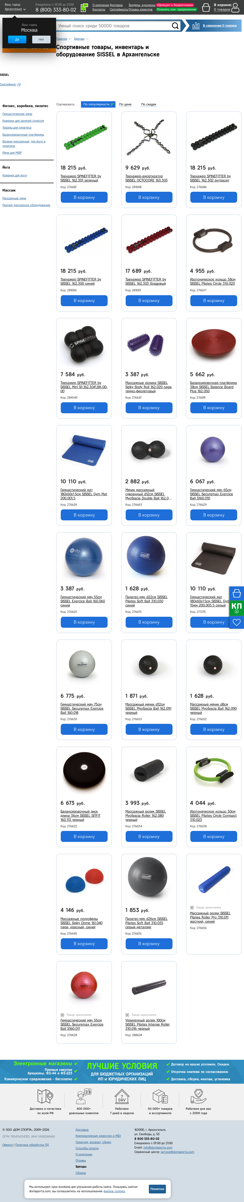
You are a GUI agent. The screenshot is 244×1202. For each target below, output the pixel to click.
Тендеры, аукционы (142, 5)
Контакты (98, 9)
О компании (100, 5)
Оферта (7, 1144)
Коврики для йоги (14, 175)
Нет (41, 39)
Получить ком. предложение (176, 9)
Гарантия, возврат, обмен (93, 1142)
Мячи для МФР (12, 152)
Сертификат (8, 84)
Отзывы (81, 1160)
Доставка (116, 5)
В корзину (84, 197)
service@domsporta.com (177, 1151)
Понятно (157, 1189)
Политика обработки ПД (32, 1144)
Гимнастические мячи (17, 113)
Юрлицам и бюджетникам (175, 5)
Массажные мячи (14, 198)
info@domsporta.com (157, 1147)
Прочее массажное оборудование (26, 205)
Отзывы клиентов (140, 9)
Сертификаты (119, 9)
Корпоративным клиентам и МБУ (98, 1135)
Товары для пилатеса (16, 127)
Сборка (81, 1172)
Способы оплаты (87, 1148)
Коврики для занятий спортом (23, 120)
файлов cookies (114, 1191)
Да (17, 39)
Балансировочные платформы (23, 134)
